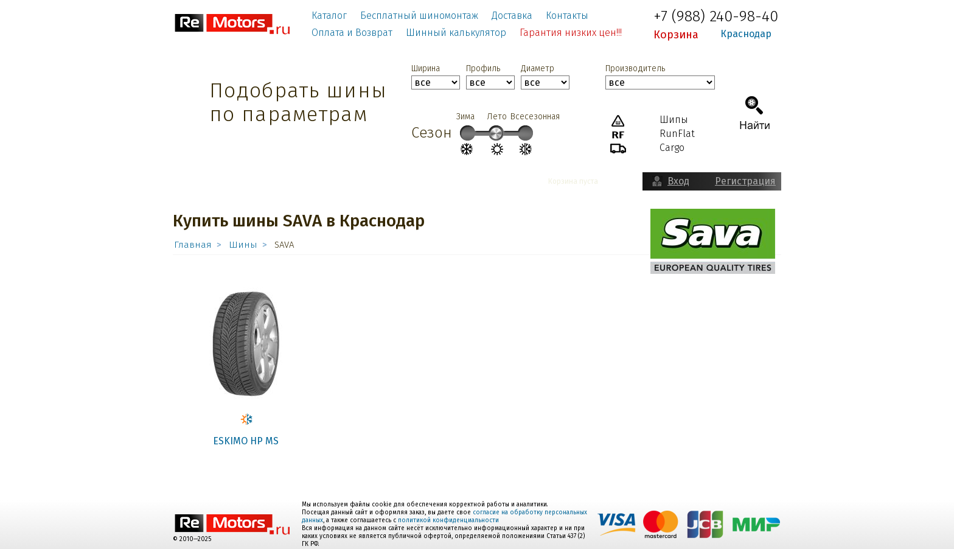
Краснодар (745, 34)
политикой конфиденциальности (448, 520)
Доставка (512, 15)
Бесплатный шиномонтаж (419, 15)
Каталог (329, 15)
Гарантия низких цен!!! (571, 32)
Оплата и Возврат (352, 32)
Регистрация (745, 181)
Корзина (675, 34)
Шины (243, 244)
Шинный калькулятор (456, 32)
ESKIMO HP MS (246, 441)
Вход (678, 181)
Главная (193, 244)
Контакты (567, 15)
